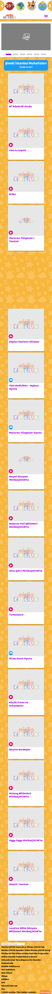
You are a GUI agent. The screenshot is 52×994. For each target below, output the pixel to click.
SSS (3, 982)
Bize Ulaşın (6, 972)
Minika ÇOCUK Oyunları (12, 950)
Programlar (43, 953)
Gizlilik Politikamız (10, 966)
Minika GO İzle (8, 953)
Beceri (34, 956)
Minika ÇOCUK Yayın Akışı (13, 947)
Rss (3, 989)
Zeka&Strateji (8, 960)
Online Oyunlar (8, 956)
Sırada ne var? (26, 67)
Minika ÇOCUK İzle (36, 947)
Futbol (19, 956)
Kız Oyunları (35, 960)
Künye (4, 976)
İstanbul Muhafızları (31, 63)
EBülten (5, 979)
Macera (26, 956)
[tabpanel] (26, 36)
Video (27, 950)
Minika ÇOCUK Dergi (40, 950)
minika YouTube (29, 953)
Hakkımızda (7, 963)
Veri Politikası (8, 969)
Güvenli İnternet (9, 985)
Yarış (18, 960)
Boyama (25, 960)
